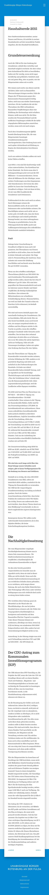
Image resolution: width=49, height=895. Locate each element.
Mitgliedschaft (24, 880)
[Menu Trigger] (44, 5)
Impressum (24, 887)
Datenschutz (24, 884)
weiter (38, 850)
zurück (11, 850)
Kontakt (24, 876)
